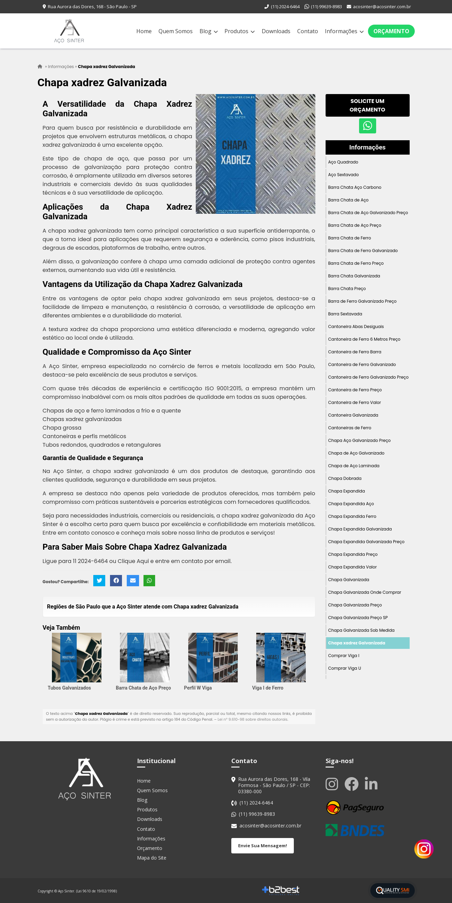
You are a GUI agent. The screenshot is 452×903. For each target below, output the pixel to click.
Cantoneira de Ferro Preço (355, 390)
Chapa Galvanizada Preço (355, 605)
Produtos (239, 31)
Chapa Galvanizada (348, 580)
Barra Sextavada (345, 314)
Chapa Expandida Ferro (352, 516)
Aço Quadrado (343, 162)
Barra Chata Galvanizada (354, 276)
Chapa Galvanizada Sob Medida (361, 630)
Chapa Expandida (346, 491)
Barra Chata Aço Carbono (355, 187)
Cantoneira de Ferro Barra (355, 352)
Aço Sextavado (343, 175)
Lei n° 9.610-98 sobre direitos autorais (252, 719)
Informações (344, 31)
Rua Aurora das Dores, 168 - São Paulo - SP (92, 6)
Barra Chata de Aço (348, 200)
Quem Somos (176, 31)
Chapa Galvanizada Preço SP (358, 617)
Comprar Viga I (343, 655)
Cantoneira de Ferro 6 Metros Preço (364, 339)
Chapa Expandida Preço (353, 554)
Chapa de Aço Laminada (354, 466)
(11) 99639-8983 (326, 6)
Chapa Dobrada (345, 478)
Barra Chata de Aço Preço (143, 688)
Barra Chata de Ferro (349, 238)
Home (144, 31)
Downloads (276, 31)
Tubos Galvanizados (69, 688)
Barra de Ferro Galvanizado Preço (362, 301)
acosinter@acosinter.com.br (382, 6)
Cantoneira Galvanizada (353, 415)
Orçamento (391, 31)
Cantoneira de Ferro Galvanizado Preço (368, 377)
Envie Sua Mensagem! (262, 845)
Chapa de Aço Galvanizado (356, 453)
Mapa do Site (151, 858)
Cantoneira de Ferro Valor (354, 402)
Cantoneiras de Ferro (349, 428)
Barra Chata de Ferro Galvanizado (363, 250)
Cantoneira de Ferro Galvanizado (362, 364)
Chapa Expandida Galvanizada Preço (366, 542)
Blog (209, 31)
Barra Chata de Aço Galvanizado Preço (368, 212)
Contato (307, 31)
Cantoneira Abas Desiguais (356, 326)
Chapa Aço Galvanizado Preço (359, 440)
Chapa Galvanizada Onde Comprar (364, 592)
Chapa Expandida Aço (351, 504)
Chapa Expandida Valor (352, 567)
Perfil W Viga (198, 688)
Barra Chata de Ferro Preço (356, 263)
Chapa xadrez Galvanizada (356, 643)
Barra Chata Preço (347, 288)
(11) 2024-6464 (285, 6)
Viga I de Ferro (267, 688)
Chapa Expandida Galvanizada (360, 529)
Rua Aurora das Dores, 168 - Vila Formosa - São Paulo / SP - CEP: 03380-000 (274, 785)
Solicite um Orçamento (367, 105)
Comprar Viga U (344, 668)
